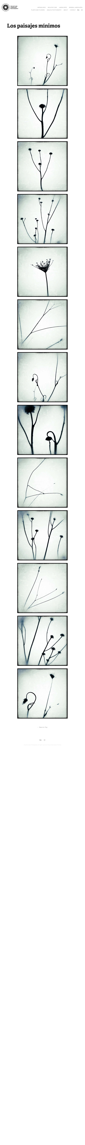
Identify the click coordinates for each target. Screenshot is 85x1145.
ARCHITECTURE (52, 7)
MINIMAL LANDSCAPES (75, 7)
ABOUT (66, 10)
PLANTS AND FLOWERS (38, 10)
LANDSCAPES (63, 7)
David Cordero (27, 745)
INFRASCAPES (41, 7)
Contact (73, 10)
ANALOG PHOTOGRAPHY (54, 10)
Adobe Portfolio (57, 745)
